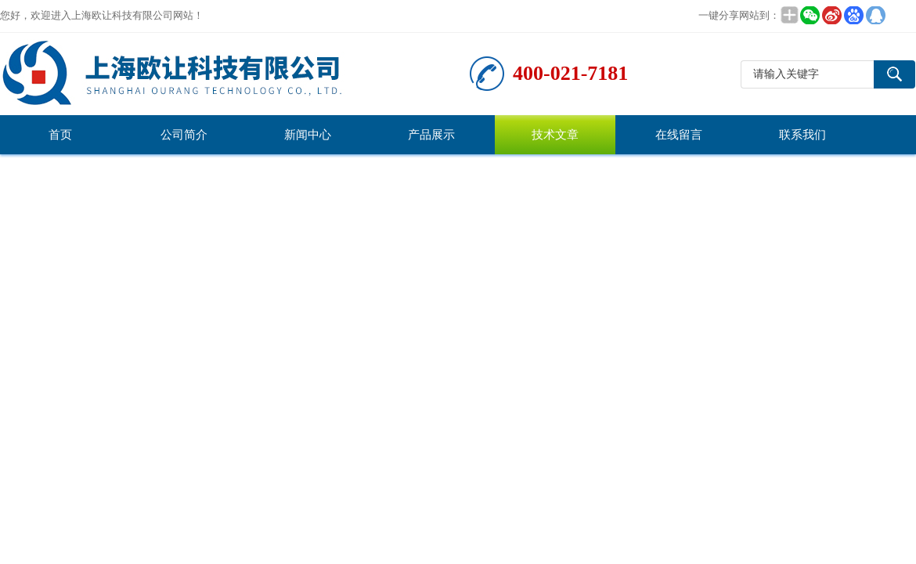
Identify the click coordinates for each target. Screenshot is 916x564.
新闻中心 (307, 134)
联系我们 (802, 134)
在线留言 (678, 134)
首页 (60, 134)
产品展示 (431, 134)
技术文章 (555, 134)
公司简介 (183, 134)
